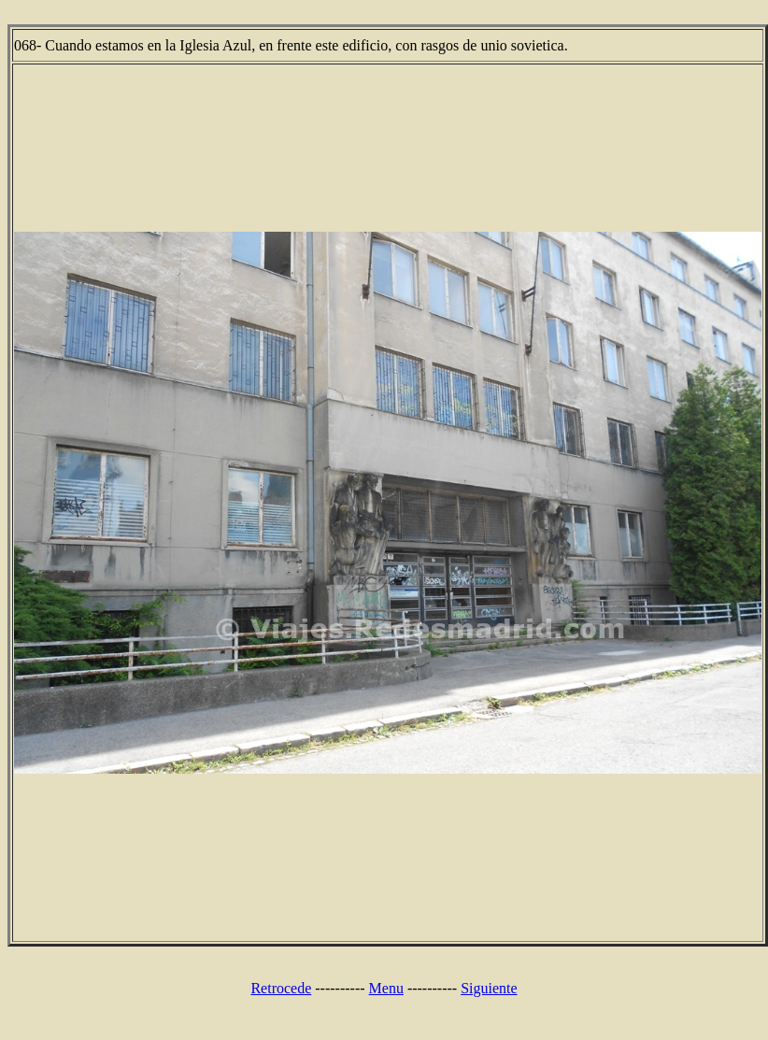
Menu (386, 988)
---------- (339, 988)
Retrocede (280, 988)
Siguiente (489, 988)
